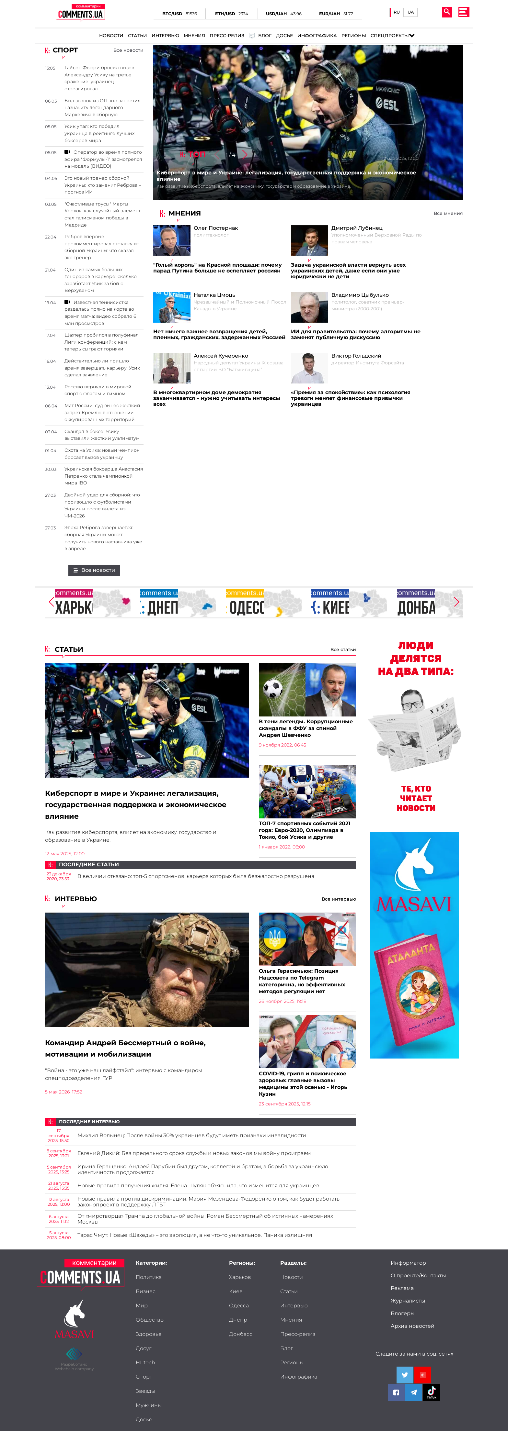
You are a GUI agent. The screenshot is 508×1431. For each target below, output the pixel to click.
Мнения (194, 35)
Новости (111, 35)
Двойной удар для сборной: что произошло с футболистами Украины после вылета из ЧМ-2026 (102, 505)
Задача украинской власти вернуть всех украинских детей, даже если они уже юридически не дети (348, 271)
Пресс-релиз (227, 35)
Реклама (402, 1292)
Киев (236, 1295)
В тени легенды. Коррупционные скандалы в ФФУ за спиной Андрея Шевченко (306, 728)
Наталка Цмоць (214, 295)
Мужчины (193, 1338)
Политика (149, 1281)
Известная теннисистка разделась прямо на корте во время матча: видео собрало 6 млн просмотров (100, 313)
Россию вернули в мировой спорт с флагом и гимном (98, 390)
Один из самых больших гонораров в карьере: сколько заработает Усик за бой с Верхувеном (100, 280)
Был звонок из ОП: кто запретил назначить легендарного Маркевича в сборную (102, 107)
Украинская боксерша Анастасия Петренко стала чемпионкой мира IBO (103, 475)
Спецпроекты (390, 35)
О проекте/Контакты (418, 1279)
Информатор (408, 1267)
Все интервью (339, 900)
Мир (142, 1295)
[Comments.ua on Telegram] (413, 1396)
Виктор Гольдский (356, 356)
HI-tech (145, 1323)
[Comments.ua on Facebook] (396, 1396)
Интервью (165, 35)
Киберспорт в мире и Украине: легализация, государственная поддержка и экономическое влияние (145, 805)
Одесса (239, 1309)
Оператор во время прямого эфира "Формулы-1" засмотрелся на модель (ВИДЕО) (103, 159)
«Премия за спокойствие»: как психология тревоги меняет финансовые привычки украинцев (350, 398)
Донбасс (240, 1338)
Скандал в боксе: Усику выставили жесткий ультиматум (102, 435)
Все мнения (448, 213)
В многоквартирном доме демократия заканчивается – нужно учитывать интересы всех (216, 398)
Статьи (137, 35)
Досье (284, 35)
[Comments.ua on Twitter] (405, 1378)
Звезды (145, 1338)
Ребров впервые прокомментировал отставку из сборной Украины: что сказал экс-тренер (101, 247)
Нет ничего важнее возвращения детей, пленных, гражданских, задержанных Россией (219, 334)
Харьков (240, 1281)
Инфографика (317, 35)
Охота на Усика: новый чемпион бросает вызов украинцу (102, 454)
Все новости (128, 50)
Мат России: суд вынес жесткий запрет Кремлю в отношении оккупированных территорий (102, 412)
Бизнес (190, 1281)
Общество (194, 1295)
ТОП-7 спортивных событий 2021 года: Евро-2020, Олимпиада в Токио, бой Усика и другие (304, 831)
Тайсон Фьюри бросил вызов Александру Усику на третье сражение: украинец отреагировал (99, 78)
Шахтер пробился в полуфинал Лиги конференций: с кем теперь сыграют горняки (101, 341)
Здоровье (149, 1309)
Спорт (188, 1323)
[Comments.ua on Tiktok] (431, 1396)
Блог (331, 1309)
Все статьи (343, 649)
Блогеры (403, 1317)
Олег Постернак (216, 228)
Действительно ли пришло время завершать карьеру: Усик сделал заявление (102, 367)
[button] (245, 155)
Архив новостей (412, 1330)
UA (411, 12)
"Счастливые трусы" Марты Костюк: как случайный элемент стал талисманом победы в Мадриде (102, 214)
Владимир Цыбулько (360, 295)
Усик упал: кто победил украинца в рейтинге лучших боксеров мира (99, 133)
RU (397, 12)
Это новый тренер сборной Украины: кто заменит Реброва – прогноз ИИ (102, 184)
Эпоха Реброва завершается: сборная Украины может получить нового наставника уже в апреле (103, 538)
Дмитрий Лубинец (357, 228)
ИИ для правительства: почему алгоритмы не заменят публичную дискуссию (356, 334)
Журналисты (408, 1304)
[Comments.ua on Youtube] (422, 1378)
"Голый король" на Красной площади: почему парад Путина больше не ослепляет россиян (217, 268)
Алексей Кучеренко (221, 356)
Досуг (187, 1309)
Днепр (238, 1323)
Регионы (353, 35)
